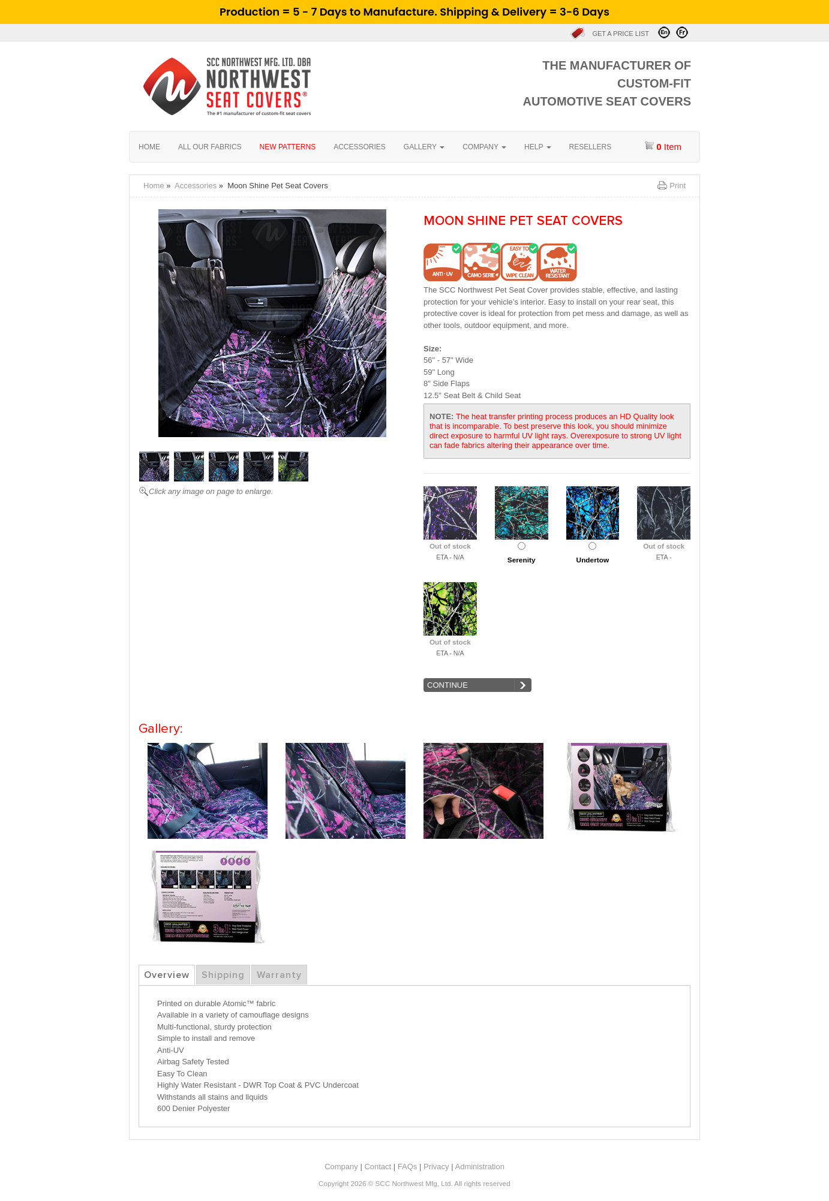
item (663, 146)
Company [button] (484, 147)
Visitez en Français (682, 32)
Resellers (590, 147)
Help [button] (537, 147)
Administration (479, 1166)
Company (341, 1166)
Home (319, 86)
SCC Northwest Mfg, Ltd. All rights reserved (442, 1183)
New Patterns (288, 147)
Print (677, 185)
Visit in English (664, 32)
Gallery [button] (424, 147)
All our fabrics (210, 147)
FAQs (407, 1166)
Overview (167, 975)
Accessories (360, 147)
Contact (377, 1166)
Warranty (279, 975)
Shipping (223, 975)
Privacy (436, 1166)
